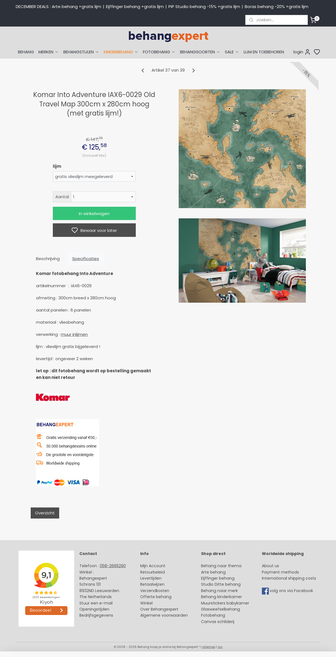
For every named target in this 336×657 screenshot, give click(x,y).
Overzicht (44, 513)
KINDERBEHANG (121, 52)
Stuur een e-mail (96, 603)
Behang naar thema (221, 566)
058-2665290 (113, 566)
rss (220, 647)
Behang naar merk (219, 590)
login (302, 52)
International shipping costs (289, 578)
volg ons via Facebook (292, 590)
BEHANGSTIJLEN (81, 52)
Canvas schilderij (217, 621)
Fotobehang (213, 615)
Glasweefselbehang (220, 609)
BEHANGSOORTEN (200, 52)
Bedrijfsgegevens (96, 615)
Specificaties (85, 258)
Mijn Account (152, 566)
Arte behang (213, 572)
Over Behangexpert (159, 609)
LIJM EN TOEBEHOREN (264, 52)
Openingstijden (94, 609)
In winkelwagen (94, 213)
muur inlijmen (74, 334)
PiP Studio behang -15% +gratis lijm (204, 6)
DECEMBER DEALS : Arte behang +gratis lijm (58, 6)
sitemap (208, 647)
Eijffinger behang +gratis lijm (135, 6)
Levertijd (148, 578)
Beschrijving (48, 258)
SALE (232, 52)
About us (270, 566)
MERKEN (48, 52)
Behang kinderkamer (221, 597)
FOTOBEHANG (159, 52)
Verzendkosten (154, 590)
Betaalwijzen (152, 584)
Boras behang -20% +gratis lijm (276, 6)
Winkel (146, 603)
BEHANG (26, 52)
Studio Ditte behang (221, 584)
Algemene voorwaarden (164, 615)
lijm (57, 166)
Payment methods (280, 572)
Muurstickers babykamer (225, 603)
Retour (146, 572)
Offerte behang (155, 597)
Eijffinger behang (218, 578)
